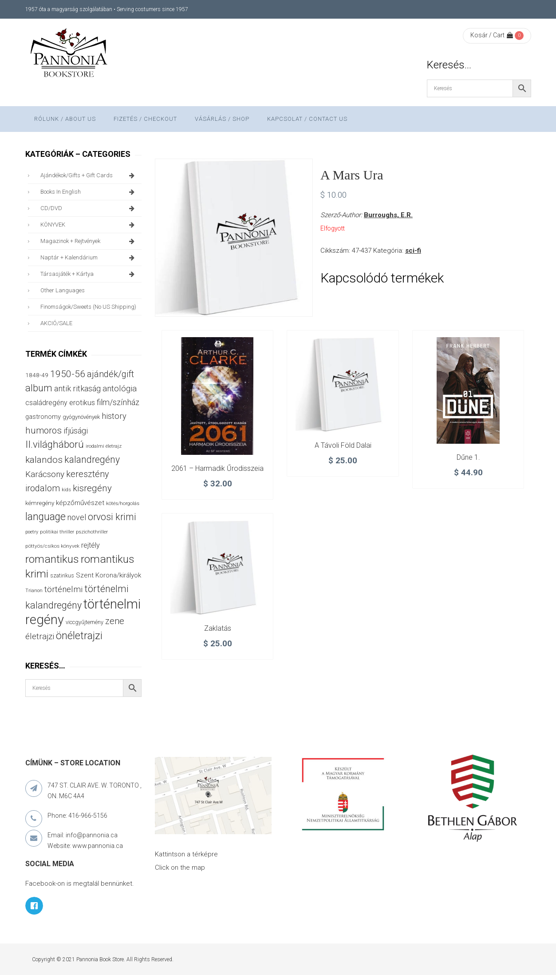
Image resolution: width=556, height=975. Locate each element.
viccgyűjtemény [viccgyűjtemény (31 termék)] (84, 622)
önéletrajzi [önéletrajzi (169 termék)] (79, 635)
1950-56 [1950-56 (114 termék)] (67, 374)
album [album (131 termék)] (38, 388)
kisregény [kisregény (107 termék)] (92, 488)
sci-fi (413, 251)
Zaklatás (217, 628)
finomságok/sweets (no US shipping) (88, 306)
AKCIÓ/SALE (56, 323)
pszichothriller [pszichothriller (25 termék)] (92, 532)
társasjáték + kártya (89, 274)
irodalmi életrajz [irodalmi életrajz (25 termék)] (104, 446)
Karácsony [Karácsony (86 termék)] (44, 474)
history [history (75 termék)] (114, 416)
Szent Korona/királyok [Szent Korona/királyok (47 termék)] (108, 575)
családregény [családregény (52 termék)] (46, 402)
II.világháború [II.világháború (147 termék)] (54, 444)
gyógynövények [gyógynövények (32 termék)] (81, 417)
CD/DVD (89, 208)
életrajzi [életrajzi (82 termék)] (39, 636)
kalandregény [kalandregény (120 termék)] (92, 459)
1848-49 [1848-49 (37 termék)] (36, 374)
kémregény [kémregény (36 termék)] (39, 502)
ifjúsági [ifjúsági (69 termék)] (75, 430)
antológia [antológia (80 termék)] (120, 389)
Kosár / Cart (491, 35)
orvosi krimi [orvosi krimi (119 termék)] (112, 516)
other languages (62, 290)
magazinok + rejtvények (89, 241)
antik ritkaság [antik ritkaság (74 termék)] (77, 388)
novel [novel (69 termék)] (76, 517)
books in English (89, 191)
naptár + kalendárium (89, 257)
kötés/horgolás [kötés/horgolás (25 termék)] (122, 503)
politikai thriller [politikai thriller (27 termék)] (57, 532)
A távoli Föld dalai (343, 445)
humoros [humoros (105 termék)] (43, 430)
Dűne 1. (468, 457)
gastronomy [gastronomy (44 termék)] (43, 417)
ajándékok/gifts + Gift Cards (89, 175)
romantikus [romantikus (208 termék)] (52, 559)
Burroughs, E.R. (388, 215)
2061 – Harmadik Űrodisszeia (217, 468)
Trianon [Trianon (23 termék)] (34, 590)
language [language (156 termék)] (45, 517)
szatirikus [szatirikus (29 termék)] (62, 576)
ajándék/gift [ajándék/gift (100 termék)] (110, 374)
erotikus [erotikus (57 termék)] (82, 402)
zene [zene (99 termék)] (114, 621)
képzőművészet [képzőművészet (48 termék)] (80, 503)
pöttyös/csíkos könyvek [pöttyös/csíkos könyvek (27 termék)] (52, 546)
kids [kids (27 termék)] (66, 489)
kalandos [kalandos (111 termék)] (44, 459)
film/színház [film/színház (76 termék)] (118, 402)
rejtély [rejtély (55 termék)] (90, 545)
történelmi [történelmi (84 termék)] (63, 589)
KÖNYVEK (89, 224)
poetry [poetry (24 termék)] (31, 532)
